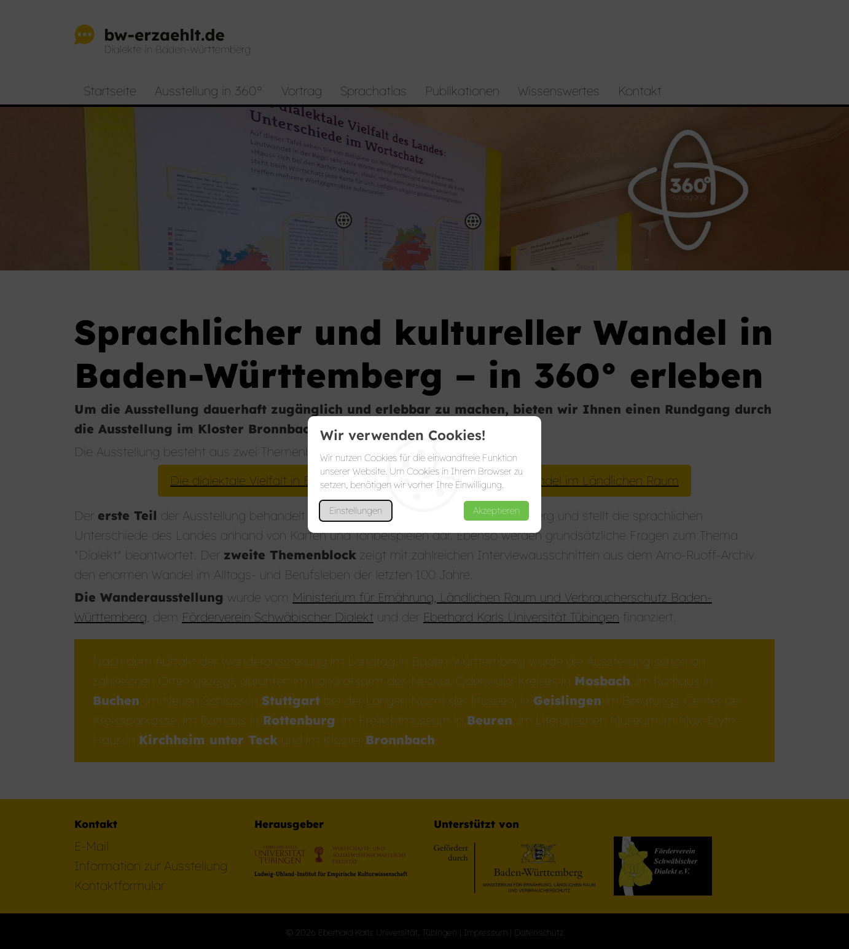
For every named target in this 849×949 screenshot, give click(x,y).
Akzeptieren (496, 510)
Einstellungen (355, 510)
